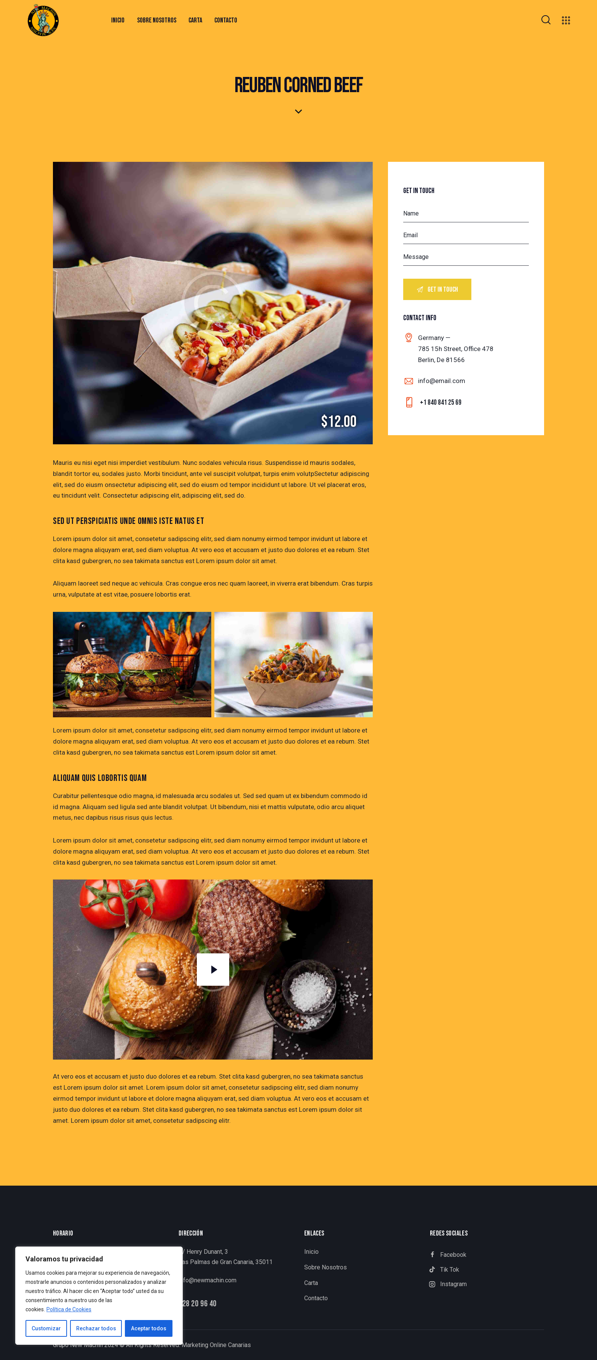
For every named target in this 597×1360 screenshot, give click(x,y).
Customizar (46, 1328)
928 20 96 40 (198, 1304)
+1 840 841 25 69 (440, 402)
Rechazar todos (96, 1328)
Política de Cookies (68, 1309)
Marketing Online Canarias (216, 1345)
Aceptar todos (148, 1328)
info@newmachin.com (207, 1280)
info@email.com (441, 381)
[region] (99, 1296)
